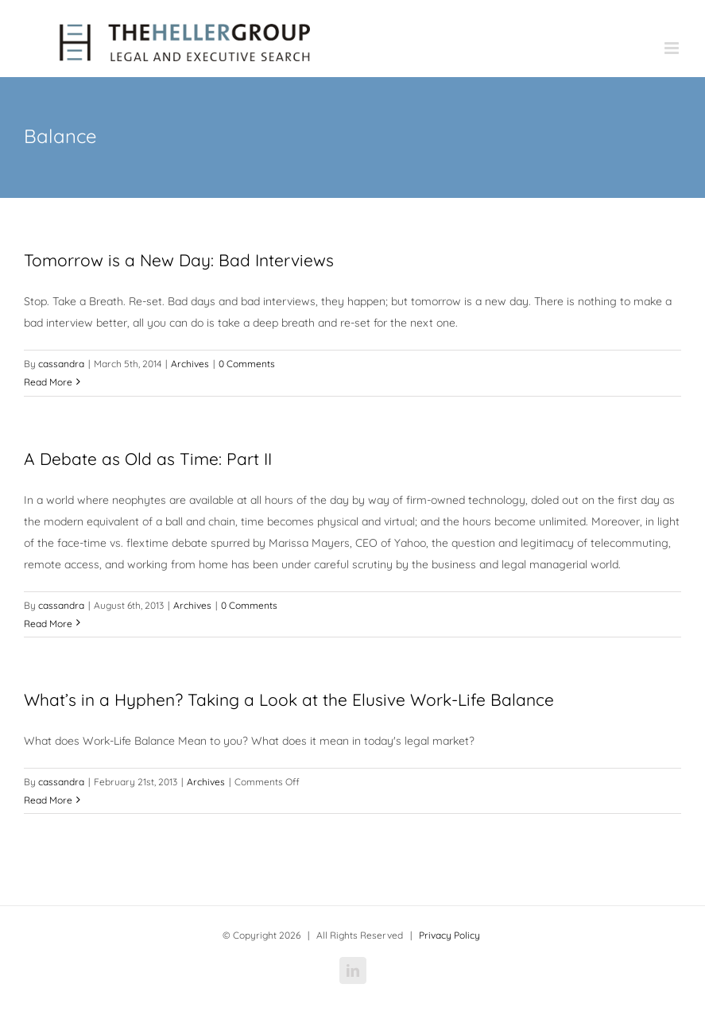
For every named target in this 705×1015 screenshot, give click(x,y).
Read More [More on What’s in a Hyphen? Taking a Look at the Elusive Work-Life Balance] (48, 800)
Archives (190, 364)
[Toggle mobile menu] (672, 48)
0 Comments (247, 364)
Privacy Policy (449, 935)
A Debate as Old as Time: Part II (148, 458)
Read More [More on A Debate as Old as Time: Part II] (48, 624)
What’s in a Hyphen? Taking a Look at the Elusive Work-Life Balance (289, 699)
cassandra (61, 364)
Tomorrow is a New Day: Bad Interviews (179, 260)
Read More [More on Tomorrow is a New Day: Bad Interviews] (48, 382)
